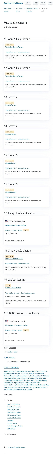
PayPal (16, 385)
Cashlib (38, 387)
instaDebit (38, 385)
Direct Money (30, 387)
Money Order (22, 389)
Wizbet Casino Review (13, 288)
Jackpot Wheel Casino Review (15, 225)
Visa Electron (38, 378)
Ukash (32, 380)
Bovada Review (10, 105)
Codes (10, 352)
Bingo (36, 3)
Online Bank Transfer (11, 380)
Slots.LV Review (10, 163)
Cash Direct (23, 385)
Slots (15, 352)
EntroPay (44, 371)
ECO (39, 371)
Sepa (23, 387)
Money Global (12, 389)
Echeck (6, 374)
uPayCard (29, 378)
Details (20, 230)
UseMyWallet (8, 385)
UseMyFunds (33, 374)
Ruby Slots (11, 429)
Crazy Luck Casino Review (14, 259)
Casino (28, 3)
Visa (5, 371)
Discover (21, 383)
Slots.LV (10, 420)
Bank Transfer (14, 374)
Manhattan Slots (13, 410)
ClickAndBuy (21, 378)
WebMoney (14, 376)
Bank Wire (37, 376)
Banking (14, 230)
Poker (43, 3)
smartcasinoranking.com (16, 447)
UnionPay (38, 380)
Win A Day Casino (13, 404)
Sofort (26, 374)
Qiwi (44, 378)
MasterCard (11, 371)
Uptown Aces (12, 423)
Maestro (19, 371)
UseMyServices (15, 387)
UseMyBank (45, 376)
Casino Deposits (11, 367)
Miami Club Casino (14, 412)
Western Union (34, 383)
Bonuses (7, 230)
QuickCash (31, 385)
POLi (12, 383)
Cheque (29, 389)
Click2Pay (26, 380)
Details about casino (24, 52)
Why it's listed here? (11, 52)
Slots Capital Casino (14, 415)
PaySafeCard (32, 371)
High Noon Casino (13, 407)
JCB (9, 387)
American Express (10, 378)
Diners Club (28, 376)
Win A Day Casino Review (14, 47)
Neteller (25, 371)
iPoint (27, 383)
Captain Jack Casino (14, 418)
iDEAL (21, 374)
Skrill (21, 380)
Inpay (16, 383)
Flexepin (21, 376)
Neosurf (41, 374)
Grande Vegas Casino (14, 426)
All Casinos (9, 357)
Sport (50, 3)
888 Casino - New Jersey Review (16, 325)
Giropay (7, 376)
